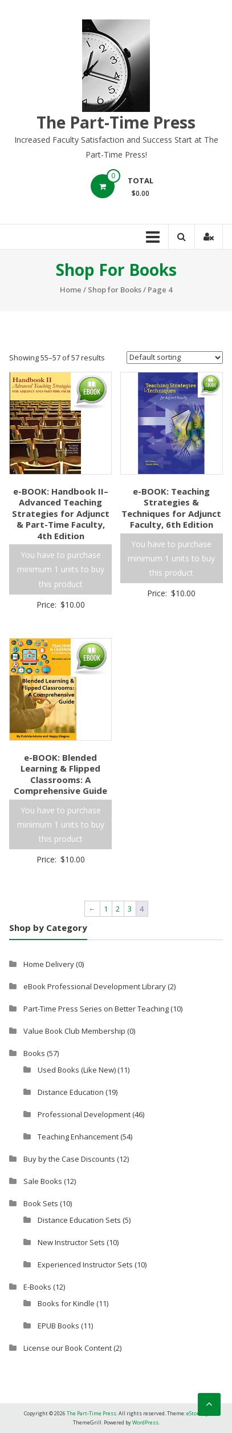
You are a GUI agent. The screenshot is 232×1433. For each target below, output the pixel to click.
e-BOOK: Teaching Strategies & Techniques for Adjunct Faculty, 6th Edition (171, 508)
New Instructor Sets (71, 1242)
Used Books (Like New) (77, 1070)
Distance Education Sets (79, 1220)
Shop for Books (114, 289)
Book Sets (40, 1203)
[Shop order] (175, 357)
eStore (194, 1413)
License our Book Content (67, 1348)
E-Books (37, 1287)
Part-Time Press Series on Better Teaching (96, 1008)
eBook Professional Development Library (94, 986)
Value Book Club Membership (74, 1031)
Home (71, 289)
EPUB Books (58, 1325)
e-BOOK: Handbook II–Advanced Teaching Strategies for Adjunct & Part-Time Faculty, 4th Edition (60, 513)
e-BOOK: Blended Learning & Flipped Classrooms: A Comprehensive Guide (60, 774)
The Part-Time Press (116, 122)
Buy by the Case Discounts (69, 1159)
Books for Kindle (66, 1303)
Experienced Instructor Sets (85, 1264)
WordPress (145, 1422)
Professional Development (84, 1114)
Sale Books (42, 1181)
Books (34, 1053)
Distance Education (71, 1092)
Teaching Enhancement (78, 1136)
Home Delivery (48, 964)
